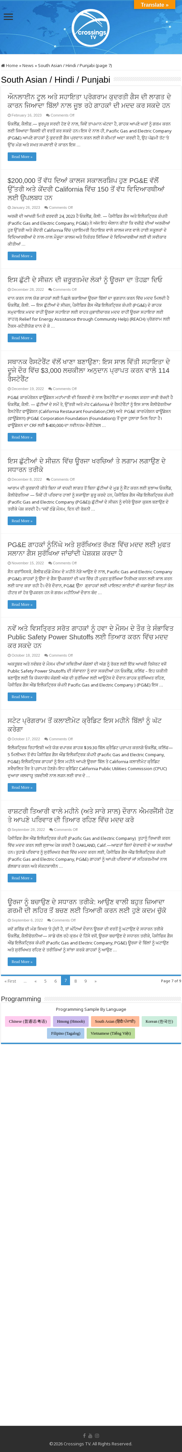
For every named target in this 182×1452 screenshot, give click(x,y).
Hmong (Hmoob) (71, 1021)
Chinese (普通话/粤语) (28, 1021)
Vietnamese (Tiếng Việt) (111, 1033)
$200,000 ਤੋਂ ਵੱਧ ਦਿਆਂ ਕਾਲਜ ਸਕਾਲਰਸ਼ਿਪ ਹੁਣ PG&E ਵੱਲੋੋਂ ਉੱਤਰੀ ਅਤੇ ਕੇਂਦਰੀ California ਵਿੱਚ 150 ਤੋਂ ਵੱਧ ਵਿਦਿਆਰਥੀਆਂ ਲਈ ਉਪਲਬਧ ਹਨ (86, 189)
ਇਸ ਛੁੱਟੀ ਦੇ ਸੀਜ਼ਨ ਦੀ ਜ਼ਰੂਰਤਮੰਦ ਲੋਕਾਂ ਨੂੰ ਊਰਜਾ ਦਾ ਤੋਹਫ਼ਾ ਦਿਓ (85, 279)
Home (9, 65)
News (28, 65)
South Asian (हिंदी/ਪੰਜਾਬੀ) (115, 1021)
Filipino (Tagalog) (65, 1033)
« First (10, 981)
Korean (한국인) (159, 1021)
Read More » (22, 156)
